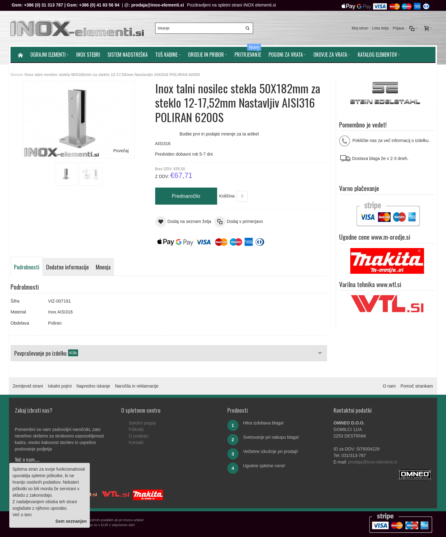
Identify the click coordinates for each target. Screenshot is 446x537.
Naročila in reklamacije (137, 386)
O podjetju (139, 435)
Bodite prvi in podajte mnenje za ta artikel (219, 133)
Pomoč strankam (416, 386)
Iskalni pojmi (60, 386)
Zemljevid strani (28, 386)
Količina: (227, 195)
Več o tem (22, 514)
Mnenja (103, 267)
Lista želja (380, 28)
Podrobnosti (26, 267)
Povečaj (121, 150)
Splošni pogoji (142, 422)
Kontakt (136, 442)
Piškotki (136, 429)
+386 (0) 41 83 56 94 (99, 4)
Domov (17, 74)
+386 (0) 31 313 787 (43, 4)
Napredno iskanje (93, 386)
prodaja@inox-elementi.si (157, 4)
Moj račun (360, 28)
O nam (389, 386)
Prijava (398, 28)
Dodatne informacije (67, 267)
